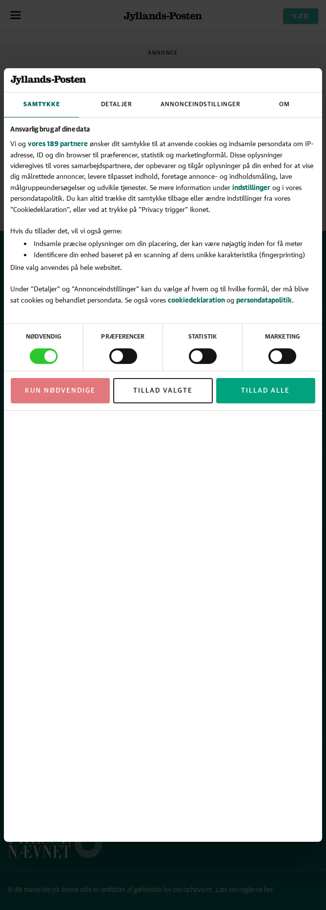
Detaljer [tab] (116, 104)
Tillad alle (265, 390)
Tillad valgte (163, 390)
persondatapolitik (264, 300)
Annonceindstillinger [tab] (201, 104)
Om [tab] (284, 104)
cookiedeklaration (197, 300)
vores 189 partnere (58, 143)
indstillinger (251, 187)
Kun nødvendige (60, 390)
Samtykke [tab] (41, 104)
